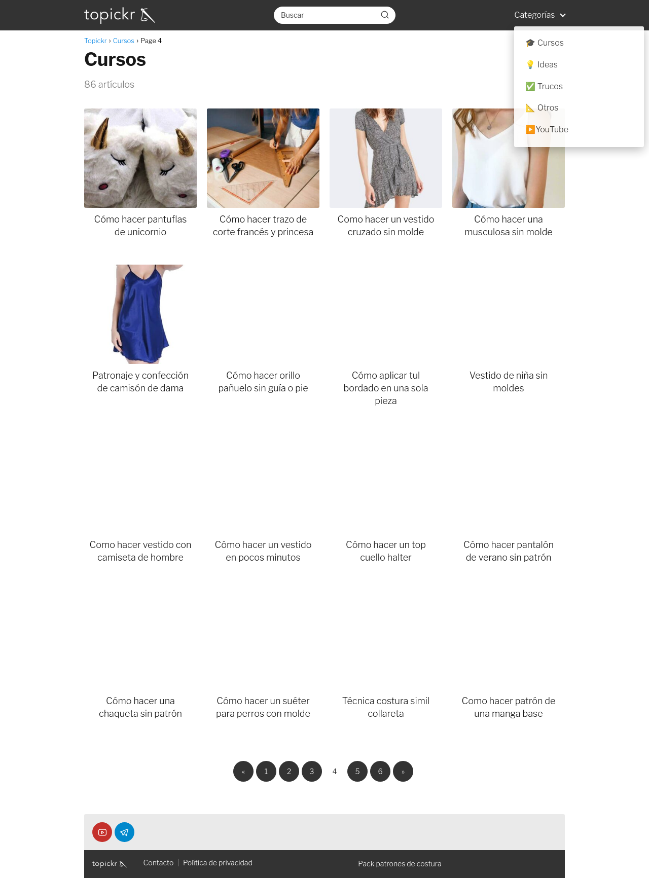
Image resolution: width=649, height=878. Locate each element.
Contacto (158, 862)
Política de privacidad (218, 862)
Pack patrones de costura (399, 863)
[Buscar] (384, 15)
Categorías (534, 15)
